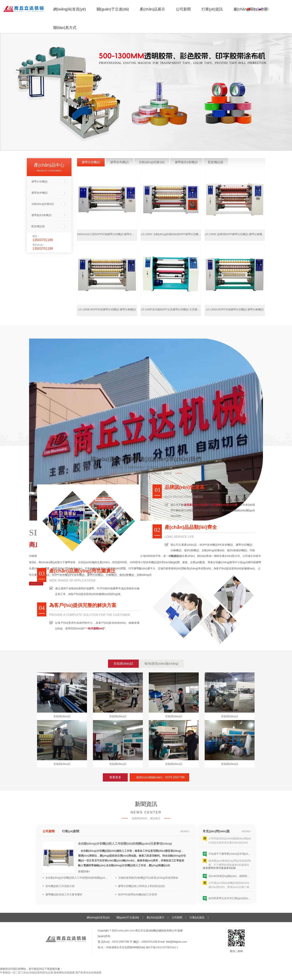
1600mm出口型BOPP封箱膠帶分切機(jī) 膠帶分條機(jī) (107, 234)
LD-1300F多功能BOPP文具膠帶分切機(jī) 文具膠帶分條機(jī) (171, 309)
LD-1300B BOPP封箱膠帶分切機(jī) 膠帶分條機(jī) (107, 309)
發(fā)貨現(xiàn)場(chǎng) (161, 663)
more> (185, 831)
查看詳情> (84, 871)
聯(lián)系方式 (64, 28)
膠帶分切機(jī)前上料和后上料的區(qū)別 (141, 886)
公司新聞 (183, 9)
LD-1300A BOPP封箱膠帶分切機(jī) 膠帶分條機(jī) (235, 309)
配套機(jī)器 (38, 226)
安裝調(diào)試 (123, 663)
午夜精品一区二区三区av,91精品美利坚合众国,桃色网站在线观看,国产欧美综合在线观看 (50, 972)
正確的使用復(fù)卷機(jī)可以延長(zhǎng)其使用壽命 (148, 877)
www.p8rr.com (126, 930)
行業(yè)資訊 (212, 9)
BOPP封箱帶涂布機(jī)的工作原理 (137, 894)
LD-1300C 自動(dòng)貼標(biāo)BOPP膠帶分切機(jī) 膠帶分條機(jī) (171, 234)
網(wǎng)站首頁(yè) (69, 9)
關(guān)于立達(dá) (113, 9)
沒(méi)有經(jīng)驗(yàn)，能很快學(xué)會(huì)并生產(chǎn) (229, 877)
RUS (265, 9)
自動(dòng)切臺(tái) (42, 203)
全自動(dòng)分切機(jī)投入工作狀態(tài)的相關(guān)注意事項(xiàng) (125, 843)
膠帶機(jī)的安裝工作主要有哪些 (63, 894)
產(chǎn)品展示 (152, 9)
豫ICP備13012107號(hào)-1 (162, 947)
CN (252, 9)
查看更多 (115, 777)
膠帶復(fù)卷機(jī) (41, 215)
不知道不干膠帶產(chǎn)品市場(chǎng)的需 (229, 854)
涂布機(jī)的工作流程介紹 (59, 886)
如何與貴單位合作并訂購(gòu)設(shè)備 (229, 899)
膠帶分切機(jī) (39, 181)
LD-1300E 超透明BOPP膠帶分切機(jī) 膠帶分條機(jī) (235, 234)
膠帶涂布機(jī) (39, 192)
